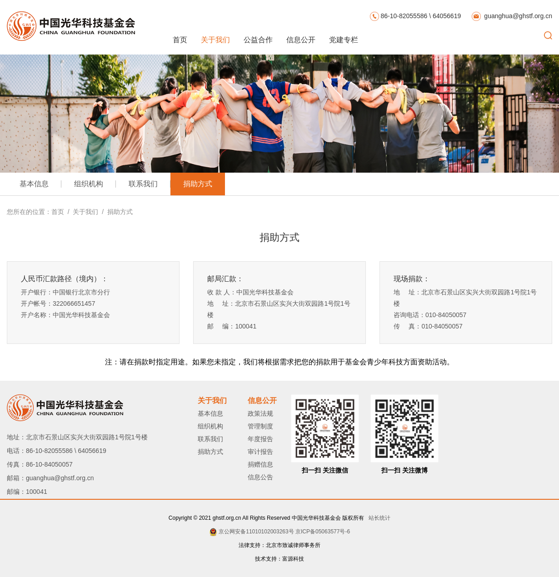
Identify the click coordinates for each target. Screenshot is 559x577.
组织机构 (88, 184)
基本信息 (34, 184)
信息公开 (300, 40)
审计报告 (260, 451)
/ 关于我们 (81, 211)
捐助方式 (197, 184)
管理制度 (260, 426)
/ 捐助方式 (115, 211)
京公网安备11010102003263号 (256, 531)
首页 (180, 40)
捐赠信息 (260, 464)
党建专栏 (343, 40)
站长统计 (377, 518)
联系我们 (143, 184)
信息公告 (260, 477)
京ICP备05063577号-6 (322, 531)
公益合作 (258, 40)
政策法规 (260, 413)
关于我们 (215, 40)
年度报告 (260, 439)
